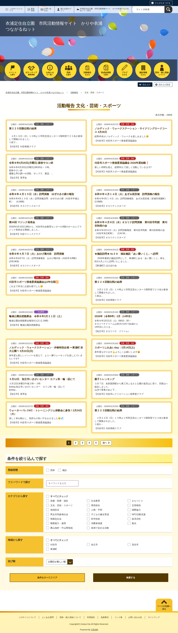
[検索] (168, 9)
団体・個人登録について (70, 617)
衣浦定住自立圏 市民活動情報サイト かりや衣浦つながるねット (35, 92)
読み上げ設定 (164, 84)
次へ (105, 443)
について (162, 73)
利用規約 (91, 617)
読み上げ (146, 84)
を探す (12, 73)
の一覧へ (50, 73)
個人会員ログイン (65, 10)
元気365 (94, 630)
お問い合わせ (47, 10)
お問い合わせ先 (135, 617)
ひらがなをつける (162, 3)
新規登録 (32, 10)
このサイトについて (16, 10)
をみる (87, 73)
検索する (130, 577)
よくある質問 (48, 617)
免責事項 (105, 617)
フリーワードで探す (19, 482)
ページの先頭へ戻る (164, 607)
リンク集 (118, 617)
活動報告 (74, 92)
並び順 (11, 561)
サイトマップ (154, 617)
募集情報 (31, 73)
